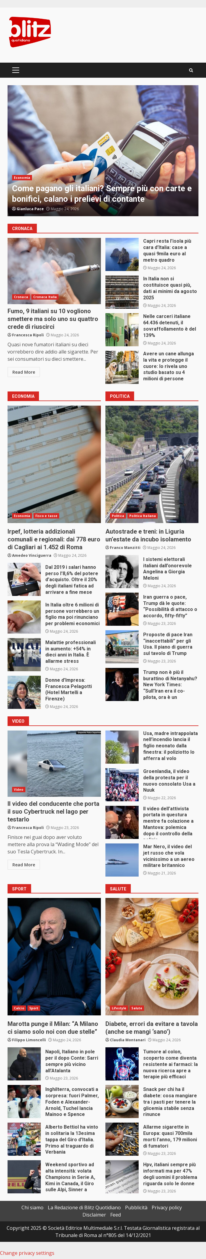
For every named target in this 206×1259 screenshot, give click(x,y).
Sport (34, 1008)
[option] (103, 150)
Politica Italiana (142, 516)
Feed (115, 1214)
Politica (118, 516)
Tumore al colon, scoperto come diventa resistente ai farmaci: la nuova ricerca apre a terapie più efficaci (122, 1063)
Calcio (19, 1008)
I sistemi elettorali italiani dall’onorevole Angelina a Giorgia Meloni (122, 571)
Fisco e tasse (46, 516)
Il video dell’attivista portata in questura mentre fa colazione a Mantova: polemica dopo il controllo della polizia (122, 822)
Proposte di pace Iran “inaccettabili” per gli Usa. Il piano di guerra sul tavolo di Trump (122, 646)
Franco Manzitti (125, 547)
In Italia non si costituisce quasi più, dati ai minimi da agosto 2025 (122, 292)
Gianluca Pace (30, 208)
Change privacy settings (27, 1253)
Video (19, 789)
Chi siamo (32, 1207)
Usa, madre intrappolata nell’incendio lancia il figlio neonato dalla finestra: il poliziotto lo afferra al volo (122, 747)
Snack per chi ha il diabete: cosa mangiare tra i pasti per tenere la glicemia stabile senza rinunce (122, 1101)
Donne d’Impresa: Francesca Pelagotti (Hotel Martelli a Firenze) (24, 692)
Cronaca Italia (45, 297)
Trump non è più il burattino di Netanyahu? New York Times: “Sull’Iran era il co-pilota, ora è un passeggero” (122, 684)
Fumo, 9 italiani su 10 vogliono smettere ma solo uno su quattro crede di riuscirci (54, 271)
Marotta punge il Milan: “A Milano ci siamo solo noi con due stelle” (54, 956)
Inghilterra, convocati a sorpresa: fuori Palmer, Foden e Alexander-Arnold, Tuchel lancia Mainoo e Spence (24, 1101)
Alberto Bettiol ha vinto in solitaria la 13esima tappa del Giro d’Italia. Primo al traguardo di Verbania (24, 1139)
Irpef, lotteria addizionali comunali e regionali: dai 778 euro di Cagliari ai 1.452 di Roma (54, 464)
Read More (23, 372)
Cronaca (21, 297)
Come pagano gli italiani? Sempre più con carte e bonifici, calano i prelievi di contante (103, 150)
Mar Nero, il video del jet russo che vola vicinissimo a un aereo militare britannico (122, 860)
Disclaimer (94, 1214)
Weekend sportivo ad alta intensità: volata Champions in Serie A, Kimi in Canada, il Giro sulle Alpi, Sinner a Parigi (24, 1176)
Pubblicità (136, 1207)
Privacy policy (167, 1207)
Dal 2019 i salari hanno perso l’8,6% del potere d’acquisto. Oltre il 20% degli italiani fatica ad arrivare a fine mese (24, 579)
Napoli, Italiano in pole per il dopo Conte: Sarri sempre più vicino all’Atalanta (24, 1063)
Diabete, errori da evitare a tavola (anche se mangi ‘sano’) (152, 956)
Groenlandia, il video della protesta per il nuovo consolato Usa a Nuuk (122, 784)
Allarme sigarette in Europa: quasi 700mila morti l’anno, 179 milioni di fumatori (122, 1139)
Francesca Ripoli (28, 335)
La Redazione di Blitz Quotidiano (84, 1207)
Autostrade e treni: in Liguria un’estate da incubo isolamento (152, 464)
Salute (136, 1008)
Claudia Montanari (128, 1039)
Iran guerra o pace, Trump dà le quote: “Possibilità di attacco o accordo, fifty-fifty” (122, 609)
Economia (22, 178)
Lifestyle (119, 1008)
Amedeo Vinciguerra (31, 555)
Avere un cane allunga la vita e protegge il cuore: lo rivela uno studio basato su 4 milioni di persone (122, 367)
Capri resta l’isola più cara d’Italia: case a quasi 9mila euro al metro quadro (122, 254)
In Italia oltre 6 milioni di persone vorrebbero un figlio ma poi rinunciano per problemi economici (24, 617)
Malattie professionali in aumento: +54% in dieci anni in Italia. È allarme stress (24, 654)
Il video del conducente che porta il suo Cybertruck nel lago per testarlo (54, 764)
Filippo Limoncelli (29, 1039)
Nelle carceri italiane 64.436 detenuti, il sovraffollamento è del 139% (122, 329)
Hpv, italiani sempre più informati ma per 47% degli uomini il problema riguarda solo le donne (122, 1176)
